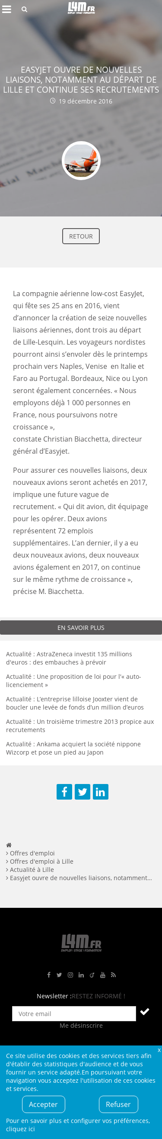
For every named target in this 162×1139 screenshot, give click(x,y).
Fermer (159, 1049)
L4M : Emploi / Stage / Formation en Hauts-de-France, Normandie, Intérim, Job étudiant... (81, 9)
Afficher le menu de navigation (6, 9)
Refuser (118, 1104)
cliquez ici (20, 1129)
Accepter (43, 1104)
